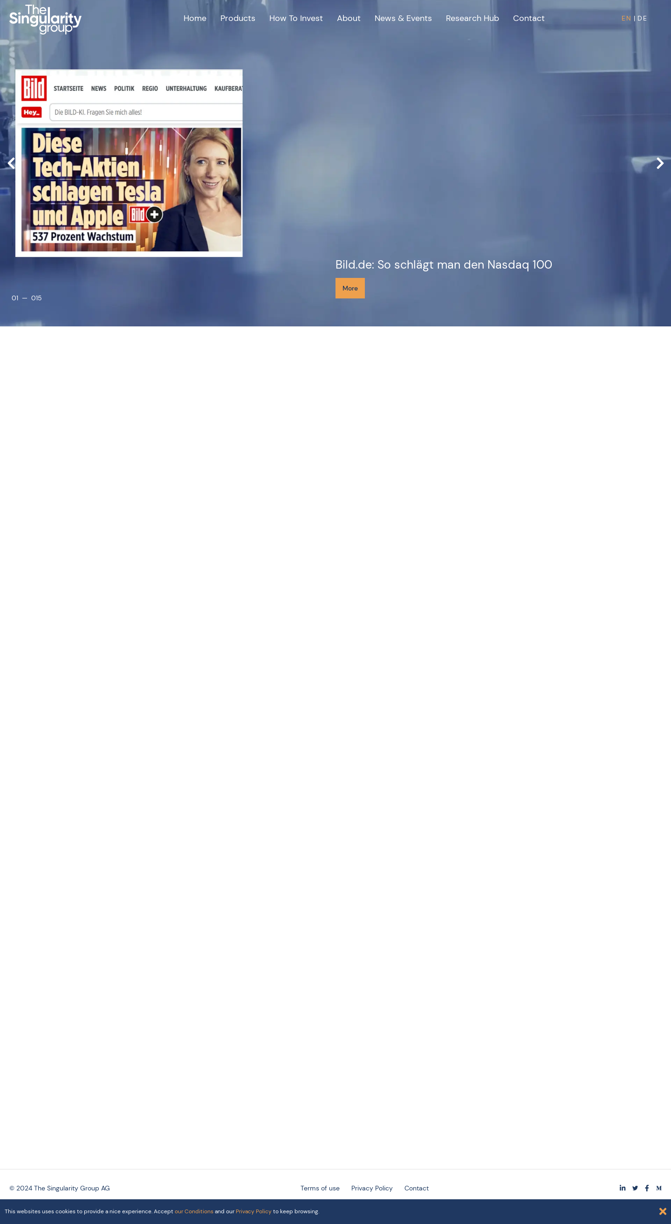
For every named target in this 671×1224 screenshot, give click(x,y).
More (350, 288)
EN (627, 18)
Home (195, 18)
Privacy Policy (254, 1211)
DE (642, 18)
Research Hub (472, 18)
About (349, 18)
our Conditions (194, 1211)
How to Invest (296, 18)
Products (237, 18)
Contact (529, 18)
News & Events (403, 18)
